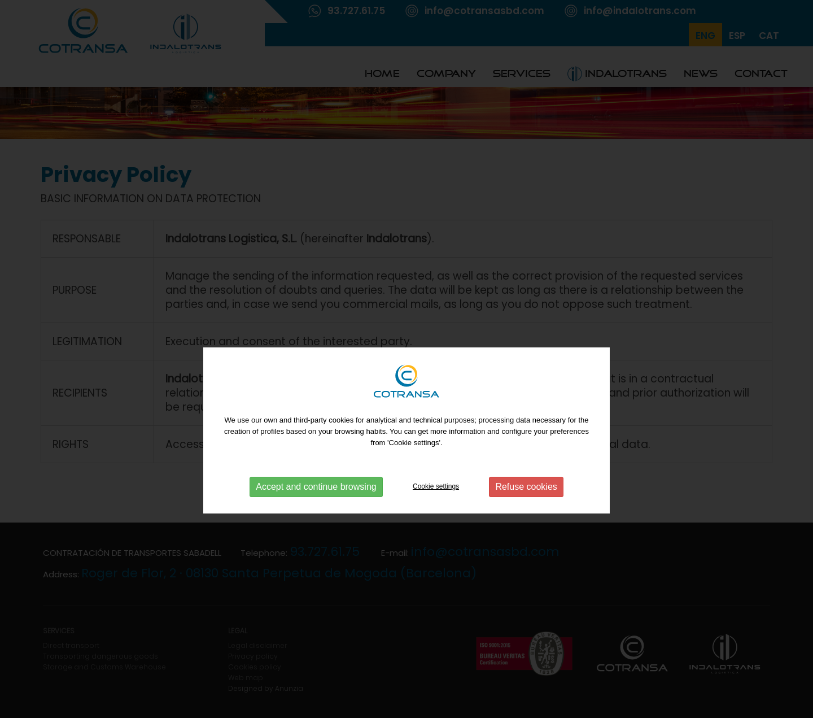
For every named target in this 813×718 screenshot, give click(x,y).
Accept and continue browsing (316, 506)
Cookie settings (436, 506)
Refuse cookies (526, 506)
